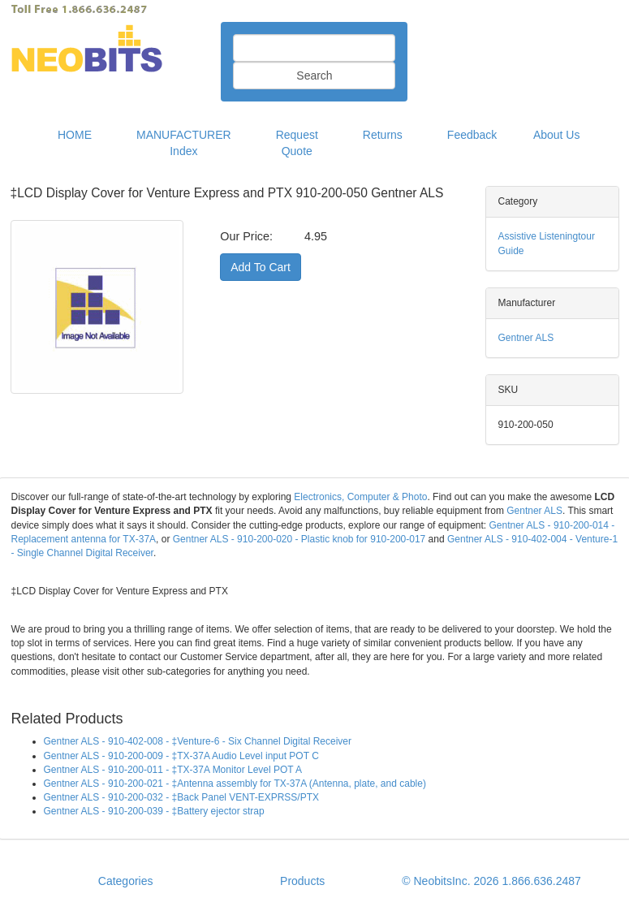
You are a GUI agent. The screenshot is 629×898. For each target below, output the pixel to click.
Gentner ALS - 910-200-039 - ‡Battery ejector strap (154, 811)
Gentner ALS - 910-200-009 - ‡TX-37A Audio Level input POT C (181, 756)
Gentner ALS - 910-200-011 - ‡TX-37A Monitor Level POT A (173, 769)
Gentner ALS (526, 337)
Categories (125, 880)
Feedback (472, 134)
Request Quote (297, 143)
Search (314, 75)
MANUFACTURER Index (183, 143)
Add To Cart (260, 267)
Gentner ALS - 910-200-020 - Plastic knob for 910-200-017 (299, 539)
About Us (556, 134)
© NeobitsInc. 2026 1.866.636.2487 (491, 880)
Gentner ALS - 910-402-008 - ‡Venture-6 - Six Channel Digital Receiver (198, 741)
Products (302, 880)
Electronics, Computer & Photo (360, 497)
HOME (75, 134)
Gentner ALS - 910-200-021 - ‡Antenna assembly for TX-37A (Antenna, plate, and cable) (235, 783)
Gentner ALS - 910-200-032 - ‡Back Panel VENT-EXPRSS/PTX (182, 797)
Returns (383, 134)
